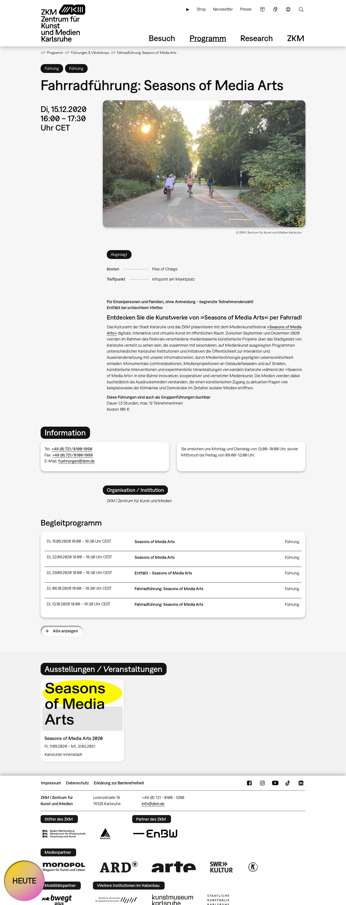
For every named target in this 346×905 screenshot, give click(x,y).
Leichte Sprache (262, 9)
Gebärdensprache (275, 9)
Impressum (51, 783)
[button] (204, 163)
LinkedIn (301, 783)
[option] (84, 720)
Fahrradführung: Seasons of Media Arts (169, 588)
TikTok (288, 783)
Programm (208, 38)
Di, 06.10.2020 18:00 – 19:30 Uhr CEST (79, 588)
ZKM (295, 38)
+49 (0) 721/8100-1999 (72, 455)
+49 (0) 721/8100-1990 (71, 449)
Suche (301, 9)
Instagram (262, 783)
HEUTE (24, 880)
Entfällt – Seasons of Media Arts (163, 573)
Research (256, 38)
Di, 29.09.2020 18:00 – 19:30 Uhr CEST (79, 572)
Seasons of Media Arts (155, 541)
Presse (246, 9)
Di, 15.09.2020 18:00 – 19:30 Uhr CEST (79, 541)
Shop (201, 9)
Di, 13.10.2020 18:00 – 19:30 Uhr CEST (78, 604)
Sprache (288, 9)
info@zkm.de (153, 803)
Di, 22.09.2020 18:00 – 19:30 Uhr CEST (79, 557)
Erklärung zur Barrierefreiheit (119, 783)
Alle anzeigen (65, 631)
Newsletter (223, 9)
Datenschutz (77, 783)
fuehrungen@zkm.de (76, 461)
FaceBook (249, 783)
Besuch (162, 38)
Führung (292, 541)
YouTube (275, 783)
